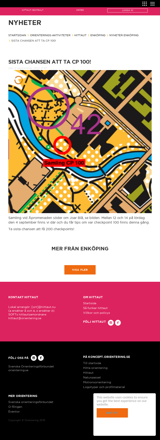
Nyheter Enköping (124, 35)
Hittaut (80, 35)
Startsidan (17, 35)
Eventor (14, 411)
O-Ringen (15, 406)
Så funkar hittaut (95, 308)
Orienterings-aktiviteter (50, 35)
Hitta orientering (95, 368)
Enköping (97, 35)
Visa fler (80, 269)
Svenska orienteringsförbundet (30, 402)
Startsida (89, 303)
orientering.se (18, 370)
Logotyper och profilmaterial (104, 387)
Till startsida (92, 363)
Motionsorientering (97, 382)
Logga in (127, 10)
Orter (80, 10)
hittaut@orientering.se (24, 318)
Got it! (112, 413)
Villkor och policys (96, 312)
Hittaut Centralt (32, 10)
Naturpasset (92, 377)
